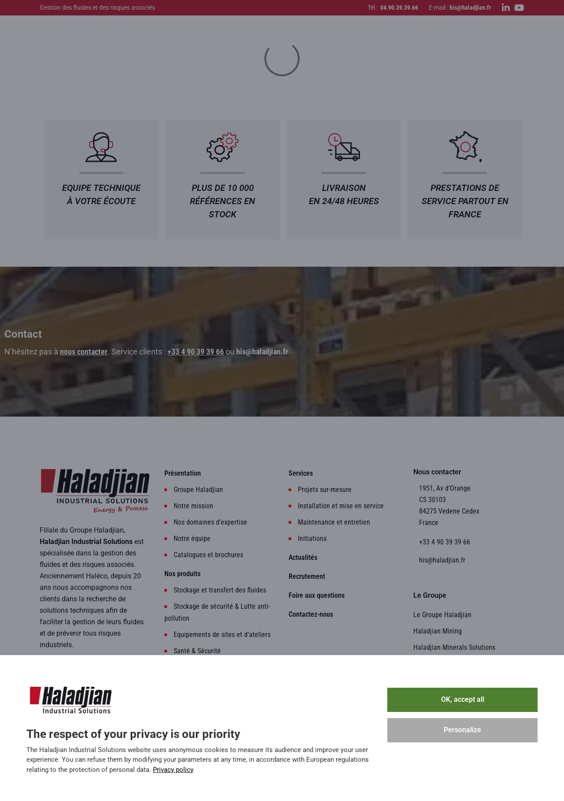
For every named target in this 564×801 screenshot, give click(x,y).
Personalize (462, 730)
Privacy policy (173, 770)
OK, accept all (462, 699)
